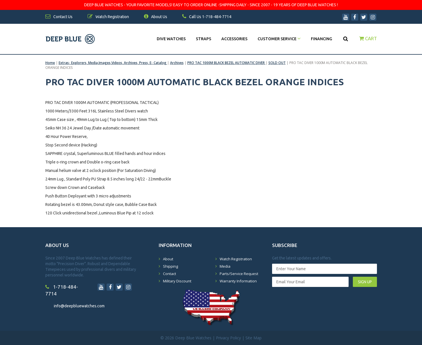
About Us (155, 16)
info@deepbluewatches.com (79, 306)
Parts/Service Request (239, 273)
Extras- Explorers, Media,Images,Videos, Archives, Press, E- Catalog (113, 62)
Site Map (253, 337)
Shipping (170, 266)
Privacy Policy (228, 337)
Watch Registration (236, 258)
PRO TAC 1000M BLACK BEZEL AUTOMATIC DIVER (226, 62)
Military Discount (177, 281)
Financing (321, 39)
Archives (177, 62)
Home (50, 62)
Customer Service (279, 39)
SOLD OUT (277, 62)
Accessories (234, 39)
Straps (203, 39)
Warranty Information (238, 281)
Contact (169, 273)
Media (225, 266)
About (168, 258)
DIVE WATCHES (171, 39)
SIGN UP (365, 282)
